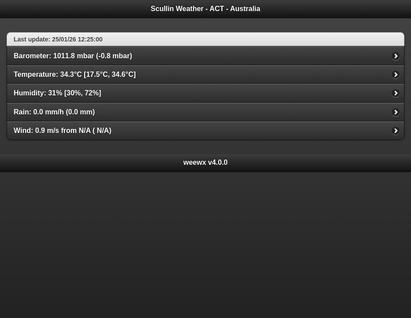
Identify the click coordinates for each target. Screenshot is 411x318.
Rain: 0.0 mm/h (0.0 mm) (54, 112)
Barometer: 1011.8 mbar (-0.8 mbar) (73, 56)
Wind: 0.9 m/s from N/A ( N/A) (63, 130)
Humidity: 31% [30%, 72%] (57, 93)
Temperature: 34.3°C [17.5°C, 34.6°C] (75, 74)
